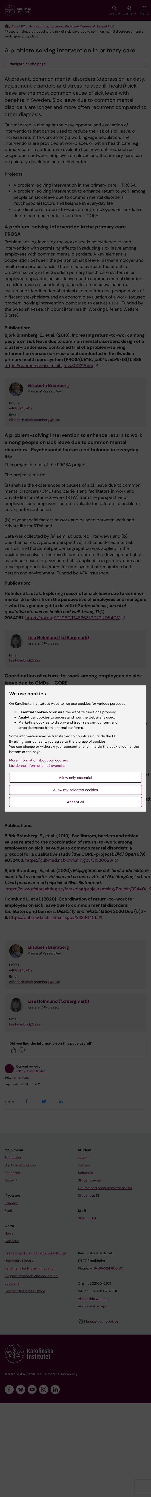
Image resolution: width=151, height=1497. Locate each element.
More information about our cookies (38, 760)
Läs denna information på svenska (37, 765)
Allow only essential (75, 777)
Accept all (75, 802)
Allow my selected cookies (75, 789)
